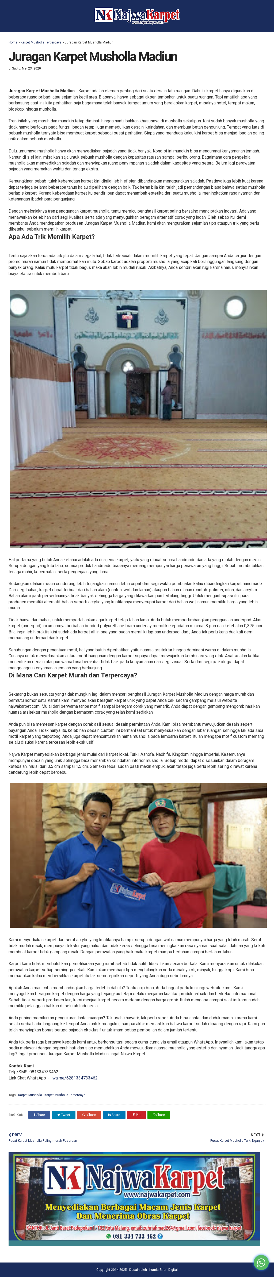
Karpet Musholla (30, 1095)
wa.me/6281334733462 (75, 1078)
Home (13, 42)
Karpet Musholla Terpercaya (41, 42)
